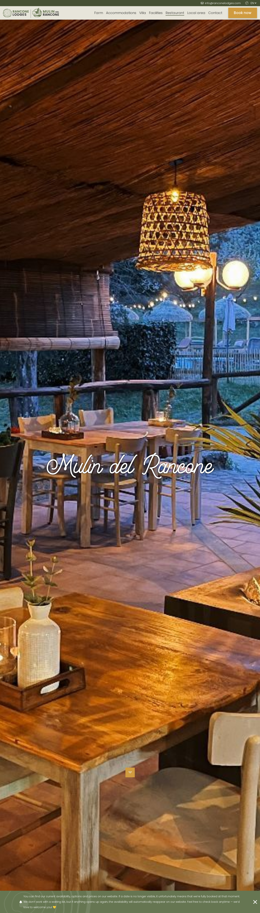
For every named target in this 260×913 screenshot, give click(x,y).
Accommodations (121, 12)
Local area (196, 12)
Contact (215, 12)
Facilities (156, 12)
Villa (142, 12)
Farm (98, 12)
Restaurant (175, 12)
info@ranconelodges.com (223, 3)
